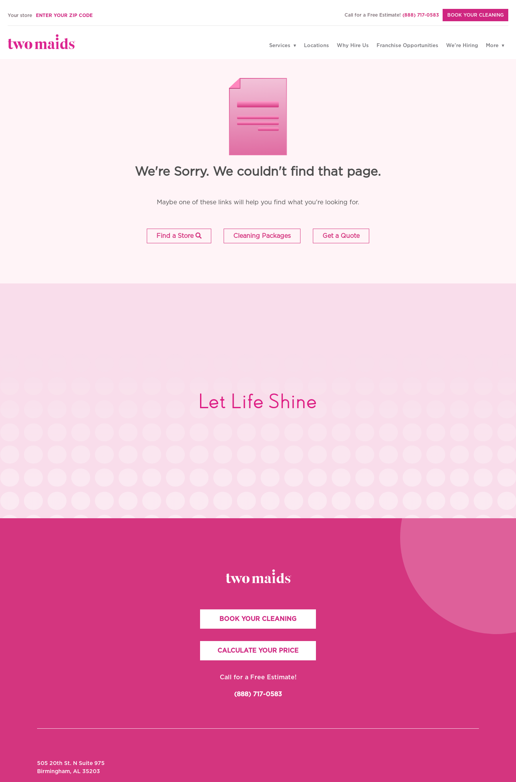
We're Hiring (462, 45)
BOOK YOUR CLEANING (258, 619)
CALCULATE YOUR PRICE (258, 651)
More (493, 45)
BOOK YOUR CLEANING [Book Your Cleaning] (475, 15)
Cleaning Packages (262, 236)
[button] (179, 236)
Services (280, 45)
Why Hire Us (353, 45)
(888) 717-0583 (420, 15)
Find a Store (179, 235)
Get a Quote (341, 236)
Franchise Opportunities (407, 45)
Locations (316, 45)
